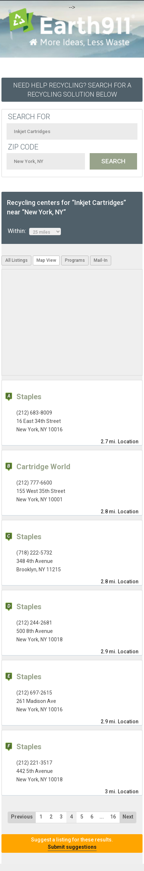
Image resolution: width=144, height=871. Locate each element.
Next (127, 817)
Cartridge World (43, 466)
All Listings (16, 260)
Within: (34, 231)
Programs (75, 260)
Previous (22, 817)
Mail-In (101, 260)
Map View (46, 260)
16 (113, 817)
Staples (29, 396)
